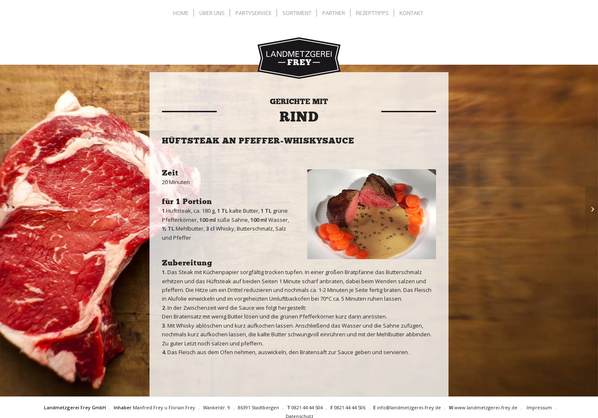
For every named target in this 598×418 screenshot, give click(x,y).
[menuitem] (182, 12)
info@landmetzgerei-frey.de (409, 407)
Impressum (539, 407)
